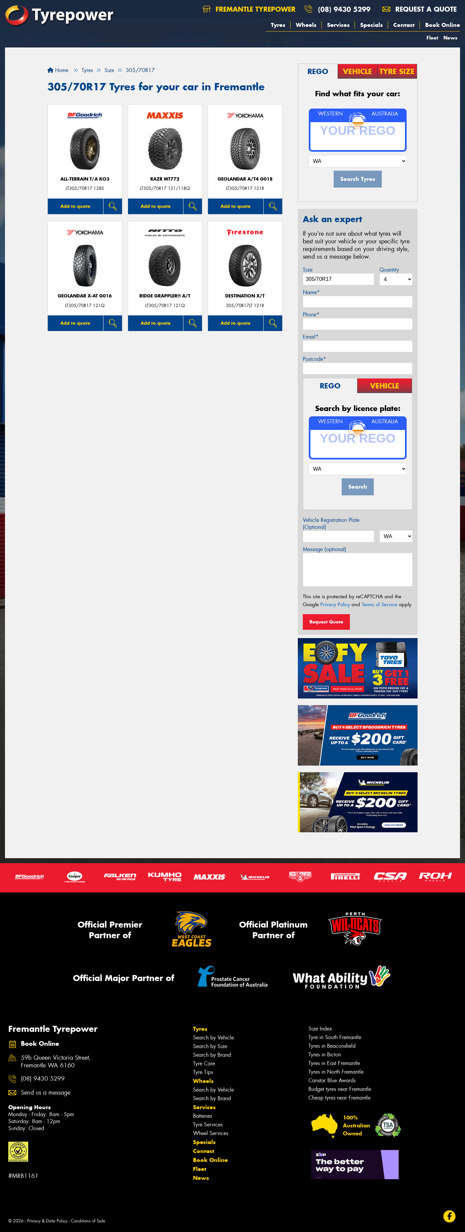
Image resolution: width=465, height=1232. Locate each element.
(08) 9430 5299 (344, 9)
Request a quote (419, 9)
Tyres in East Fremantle (334, 1063)
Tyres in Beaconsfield (332, 1045)
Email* (310, 336)
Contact (404, 25)
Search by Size (210, 1046)
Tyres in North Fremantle (336, 1071)
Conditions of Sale (88, 1221)
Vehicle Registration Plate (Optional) (331, 524)
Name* (311, 292)
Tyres (278, 25)
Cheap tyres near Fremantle (339, 1097)
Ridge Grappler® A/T (164, 296)
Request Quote (326, 622)
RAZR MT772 (164, 179)
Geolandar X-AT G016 (85, 296)
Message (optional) (324, 549)
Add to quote (75, 206)
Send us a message (45, 1093)
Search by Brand (212, 1054)
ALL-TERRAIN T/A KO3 (84, 179)
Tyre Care (204, 1063)
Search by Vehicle (213, 1037)
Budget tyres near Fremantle (339, 1089)
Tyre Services (208, 1124)
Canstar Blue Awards (332, 1080)
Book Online (442, 25)
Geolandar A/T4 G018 (245, 179)
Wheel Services (210, 1133)
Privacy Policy (335, 604)
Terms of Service (379, 604)
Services (338, 25)
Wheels (306, 25)
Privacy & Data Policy (47, 1221)
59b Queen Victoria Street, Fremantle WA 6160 (56, 1061)
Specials (371, 25)
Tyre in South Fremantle (334, 1037)
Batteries (202, 1115)
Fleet (432, 38)
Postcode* (314, 359)
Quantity (389, 269)
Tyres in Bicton (324, 1054)
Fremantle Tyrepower (249, 9)
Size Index (320, 1028)
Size (307, 269)
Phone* (311, 314)
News (450, 38)
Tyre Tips (203, 1072)
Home (57, 70)
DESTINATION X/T (245, 296)
